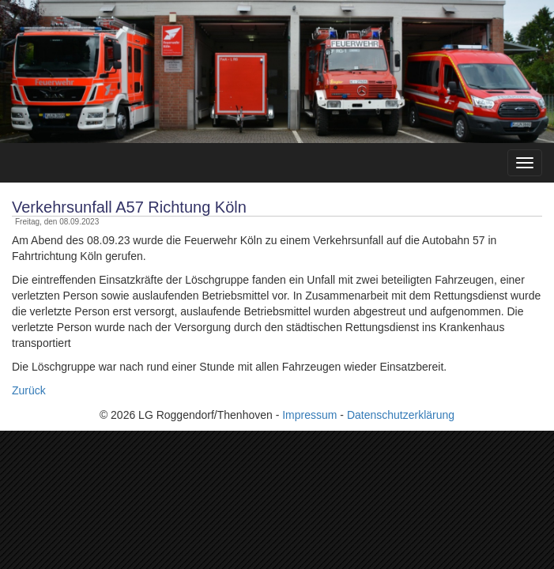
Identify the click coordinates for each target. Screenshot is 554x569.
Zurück (29, 390)
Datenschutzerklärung (400, 415)
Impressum (309, 415)
